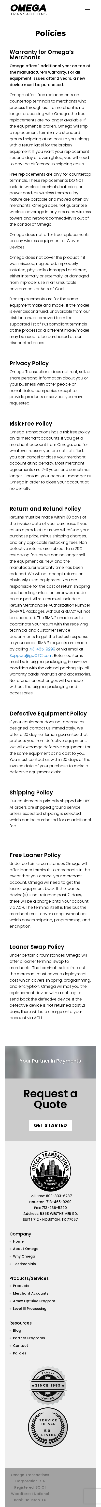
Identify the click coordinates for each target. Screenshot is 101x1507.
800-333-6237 (59, 1196)
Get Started (50, 1125)
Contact (20, 1345)
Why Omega (24, 1256)
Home (18, 1241)
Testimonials (24, 1263)
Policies (19, 1353)
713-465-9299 (42, 649)
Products (21, 1285)
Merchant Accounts (30, 1293)
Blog (17, 1330)
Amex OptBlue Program (34, 1301)
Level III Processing (29, 1308)
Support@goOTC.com (31, 655)
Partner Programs (29, 1338)
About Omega (26, 1248)
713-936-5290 (54, 1207)
